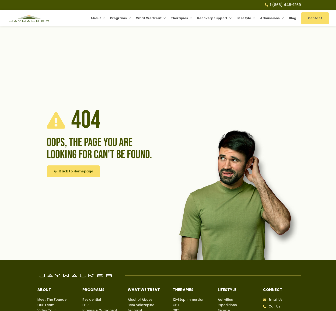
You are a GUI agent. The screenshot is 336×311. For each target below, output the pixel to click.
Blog (292, 18)
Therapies (181, 18)
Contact (315, 18)
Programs (120, 18)
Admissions (272, 18)
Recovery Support (214, 18)
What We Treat (151, 18)
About (98, 18)
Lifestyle (246, 18)
